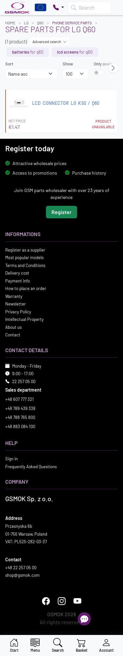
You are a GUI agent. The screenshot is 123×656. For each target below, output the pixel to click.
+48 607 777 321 (19, 399)
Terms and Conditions (25, 265)
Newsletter (15, 303)
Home (10, 22)
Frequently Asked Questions (31, 466)
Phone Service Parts (72, 22)
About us (13, 326)
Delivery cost (17, 273)
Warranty (13, 296)
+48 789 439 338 (20, 408)
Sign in (11, 458)
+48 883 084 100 (20, 426)
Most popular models (24, 257)
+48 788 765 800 (20, 417)
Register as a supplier (25, 249)
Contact (12, 334)
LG (26, 22)
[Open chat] (84, 619)
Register (61, 211)
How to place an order (25, 288)
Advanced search (49, 41)
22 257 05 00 (23, 381)
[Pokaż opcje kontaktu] (58, 7)
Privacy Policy (18, 311)
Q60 (40, 22)
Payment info (17, 280)
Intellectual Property (24, 319)
